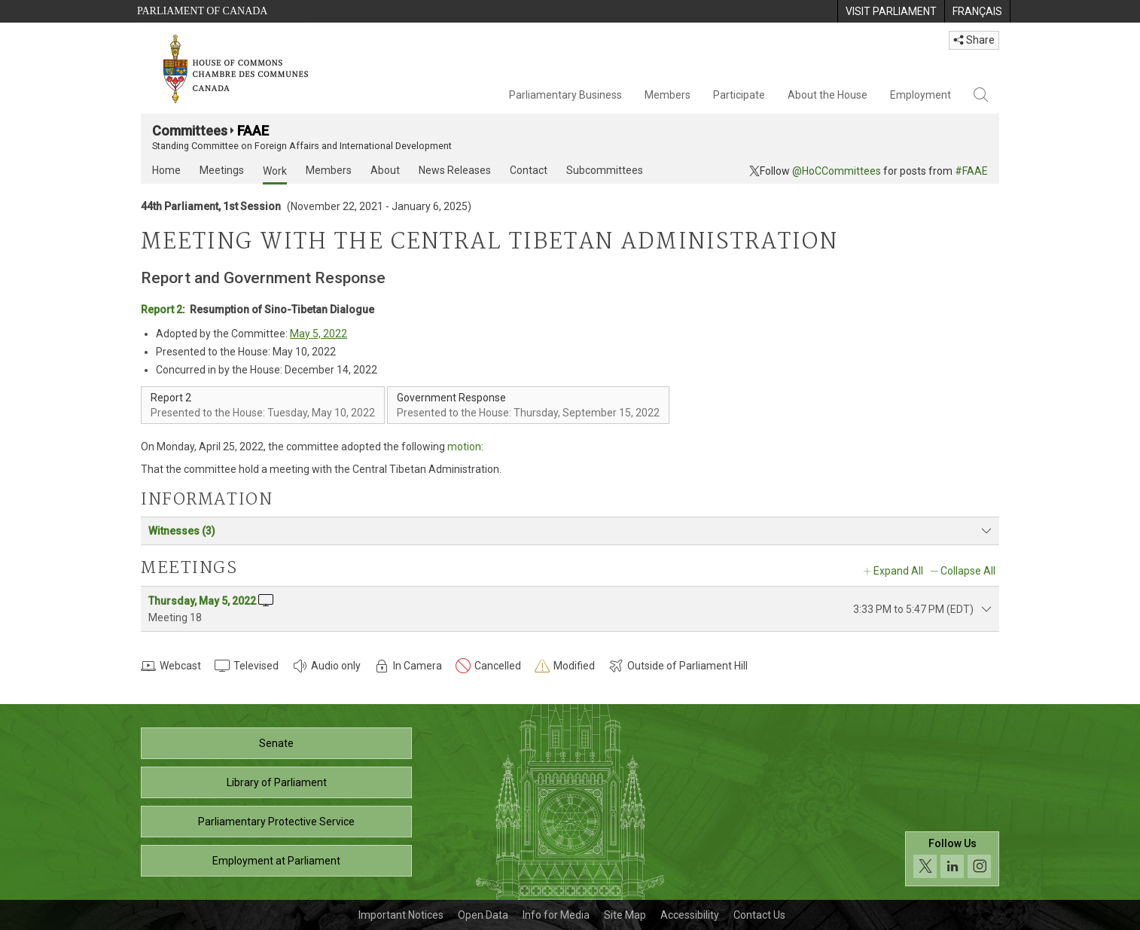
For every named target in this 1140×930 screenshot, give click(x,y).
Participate (739, 95)
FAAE (253, 131)
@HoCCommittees (836, 171)
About (385, 170)
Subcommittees (604, 170)
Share (974, 40)
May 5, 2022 (318, 334)
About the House (827, 95)
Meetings (222, 170)
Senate (276, 743)
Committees (189, 131)
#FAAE (971, 171)
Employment (920, 95)
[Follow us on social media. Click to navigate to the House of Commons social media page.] (952, 858)
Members (667, 95)
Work (275, 171)
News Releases (455, 170)
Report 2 (161, 309)
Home (166, 170)
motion (464, 447)
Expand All (898, 571)
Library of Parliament (277, 782)
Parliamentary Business (565, 95)
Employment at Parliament (276, 861)
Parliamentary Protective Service (276, 822)
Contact (528, 170)
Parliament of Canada (202, 11)
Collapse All (967, 571)
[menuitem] (890, 11)
